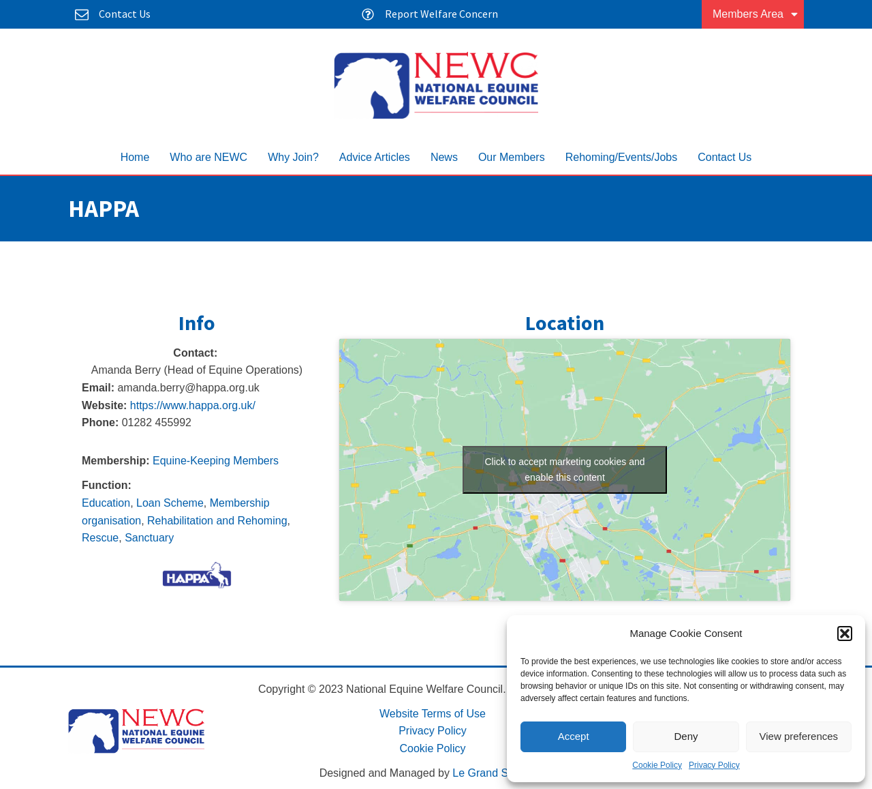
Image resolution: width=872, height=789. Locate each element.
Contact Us (724, 157)
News (444, 157)
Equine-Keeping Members (216, 460)
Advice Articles (374, 157)
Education (106, 503)
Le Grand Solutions (499, 773)
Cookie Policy (657, 765)
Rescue (100, 538)
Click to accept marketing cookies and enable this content (565, 469)
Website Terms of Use (432, 713)
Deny (686, 736)
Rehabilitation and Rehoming (217, 520)
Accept (573, 736)
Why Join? (293, 157)
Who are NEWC (208, 157)
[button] (845, 633)
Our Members (511, 157)
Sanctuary (149, 538)
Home (135, 157)
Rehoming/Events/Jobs (621, 157)
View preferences (799, 736)
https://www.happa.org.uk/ (192, 405)
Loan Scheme (170, 503)
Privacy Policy (714, 765)
